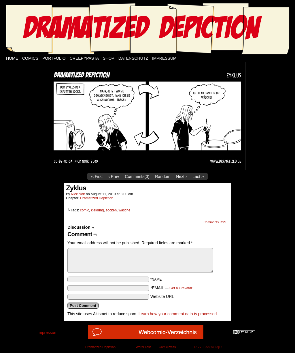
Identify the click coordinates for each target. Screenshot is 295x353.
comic (84, 210)
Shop (108, 58)
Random (162, 176)
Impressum (164, 58)
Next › (181, 176)
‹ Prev (113, 176)
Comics (30, 58)
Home (12, 58)
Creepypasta (84, 58)
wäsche (125, 210)
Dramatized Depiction (96, 198)
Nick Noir (78, 194)
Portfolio (54, 58)
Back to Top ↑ (212, 347)
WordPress (143, 347)
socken (111, 210)
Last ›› (198, 176)
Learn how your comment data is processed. (178, 313)
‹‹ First (97, 176)
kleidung (97, 210)
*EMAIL (171, 288)
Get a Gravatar (180, 288)
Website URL (162, 296)
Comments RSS (214, 222)
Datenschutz (133, 58)
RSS (197, 347)
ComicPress (167, 347)
